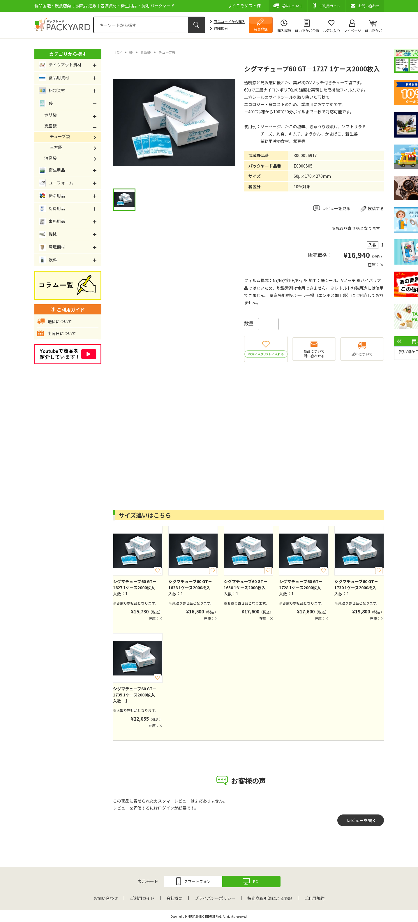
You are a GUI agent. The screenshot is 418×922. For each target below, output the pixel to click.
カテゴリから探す (68, 53)
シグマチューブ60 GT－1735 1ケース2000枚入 (135, 692)
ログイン (166, 808)
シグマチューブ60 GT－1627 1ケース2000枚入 (135, 584)
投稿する (376, 208)
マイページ (352, 30)
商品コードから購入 (229, 21)
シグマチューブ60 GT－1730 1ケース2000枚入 (356, 584)
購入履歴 (284, 30)
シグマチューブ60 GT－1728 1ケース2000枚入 (301, 584)
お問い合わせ (106, 898)
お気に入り (331, 30)
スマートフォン (197, 881)
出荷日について (61, 333)
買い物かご (373, 30)
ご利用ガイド (142, 898)
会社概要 (174, 898)
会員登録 (261, 29)
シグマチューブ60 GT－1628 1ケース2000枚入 (190, 584)
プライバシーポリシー (215, 898)
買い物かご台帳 (307, 30)
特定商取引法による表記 (269, 898)
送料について (362, 353)
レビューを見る (336, 208)
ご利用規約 (314, 898)
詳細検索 (221, 28)
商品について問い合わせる (314, 353)
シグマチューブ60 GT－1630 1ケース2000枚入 (245, 584)
